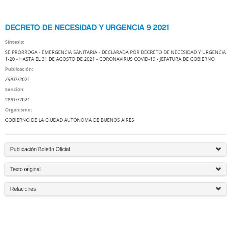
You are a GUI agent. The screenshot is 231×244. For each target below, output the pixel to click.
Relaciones (115, 189)
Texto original (25, 169)
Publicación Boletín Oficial (40, 149)
